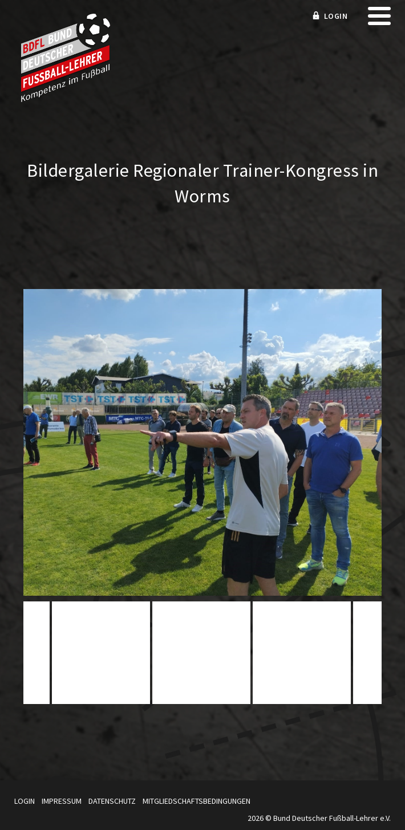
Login (24, 801)
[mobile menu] (379, 19)
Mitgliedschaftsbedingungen (196, 801)
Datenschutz (112, 801)
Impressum (62, 801)
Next (369, 656)
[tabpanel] (201, 652)
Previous (36, 656)
